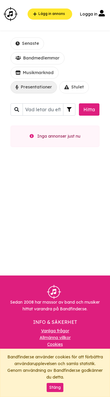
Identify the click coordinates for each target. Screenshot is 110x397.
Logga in (92, 14)
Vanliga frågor (55, 330)
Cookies (55, 344)
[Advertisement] (55, 213)
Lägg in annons (48, 14)
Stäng (55, 387)
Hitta (89, 109)
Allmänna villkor (55, 337)
